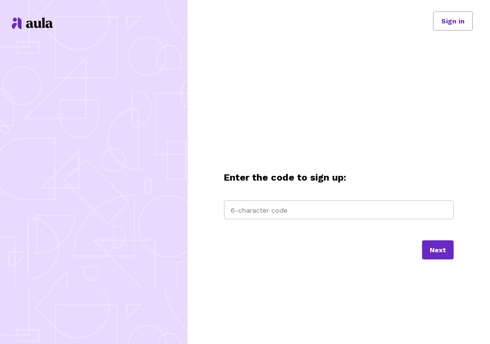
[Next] (438, 249)
